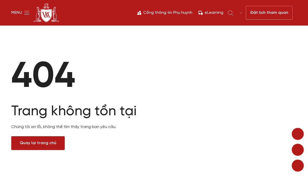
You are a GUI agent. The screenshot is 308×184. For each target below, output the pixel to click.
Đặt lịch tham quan (269, 12)
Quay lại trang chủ (38, 143)
